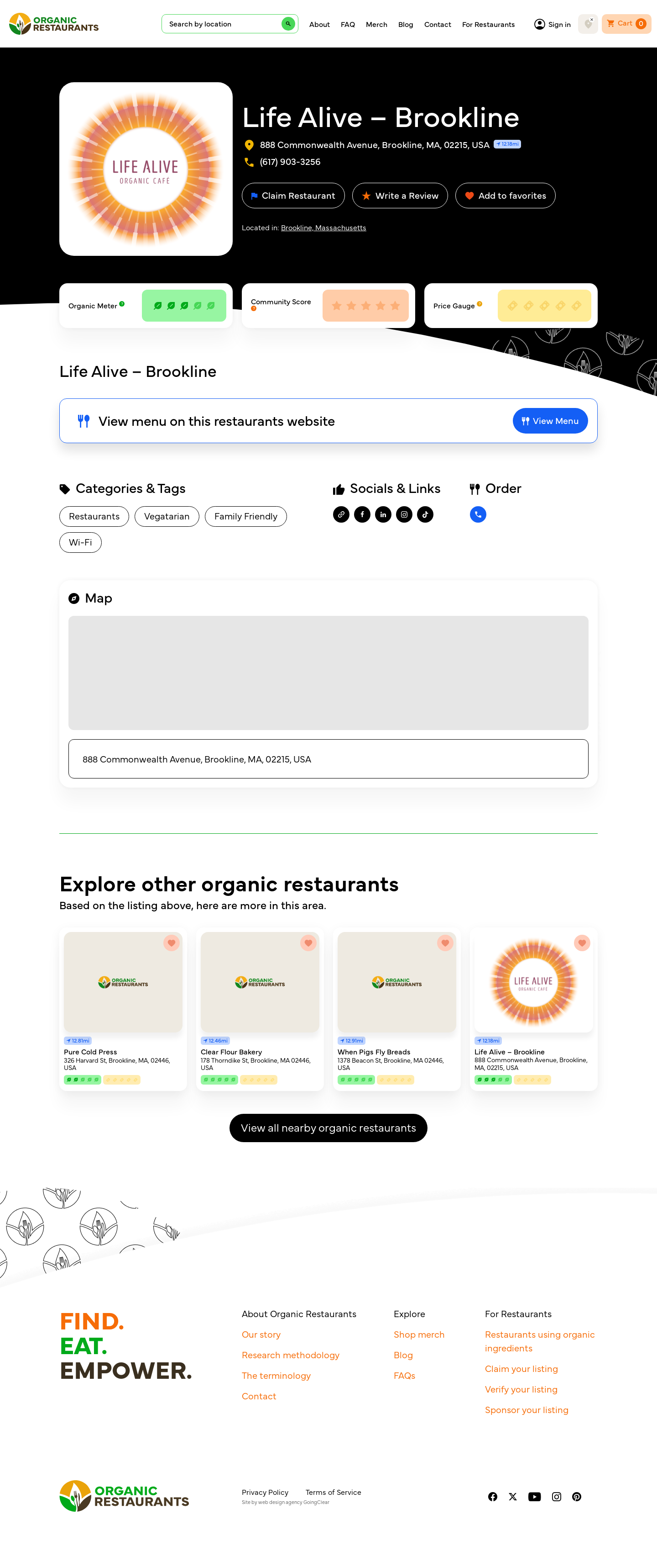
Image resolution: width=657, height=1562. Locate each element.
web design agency (280, 1502)
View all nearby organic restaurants (328, 1126)
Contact (437, 23)
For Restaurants (488, 23)
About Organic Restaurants (299, 1313)
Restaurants (94, 515)
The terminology (276, 1375)
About (319, 23)
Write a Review (400, 195)
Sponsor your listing (526, 1409)
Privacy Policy (265, 1492)
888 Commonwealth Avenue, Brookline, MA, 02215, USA (197, 758)
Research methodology (290, 1354)
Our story (261, 1334)
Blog (405, 23)
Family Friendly (245, 515)
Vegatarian (167, 515)
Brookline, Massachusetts (323, 227)
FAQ (348, 23)
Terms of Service (333, 1492)
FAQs (404, 1375)
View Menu (550, 420)
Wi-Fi (80, 541)
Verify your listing (521, 1388)
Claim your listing (521, 1368)
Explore (409, 1313)
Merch (376, 23)
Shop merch (419, 1334)
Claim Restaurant (293, 195)
